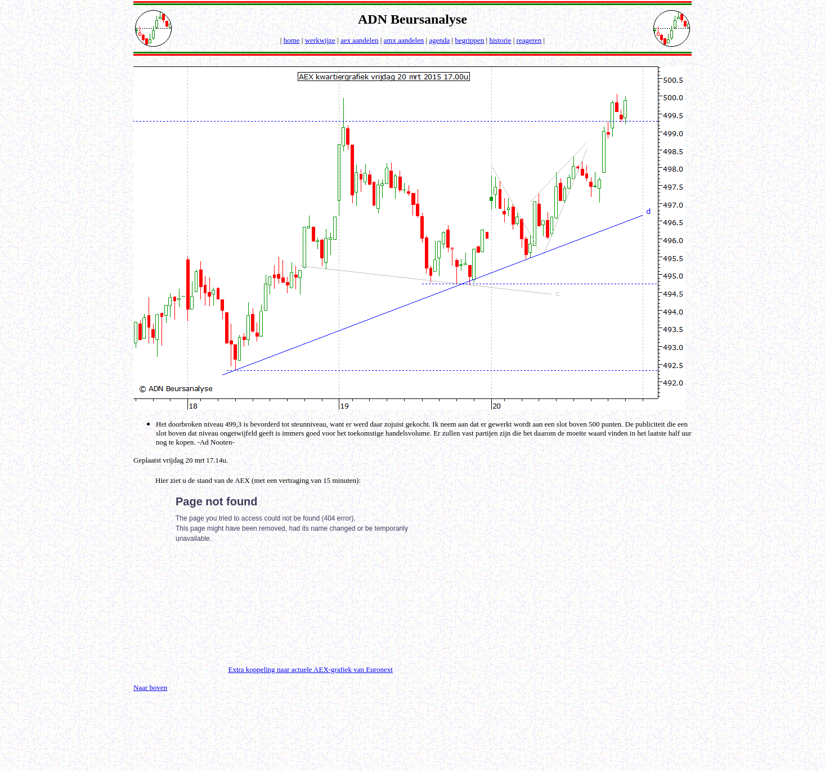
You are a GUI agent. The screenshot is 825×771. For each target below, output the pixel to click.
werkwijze (320, 40)
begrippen (469, 40)
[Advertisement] (579, 564)
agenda (439, 40)
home (292, 40)
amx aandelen (404, 40)
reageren (529, 40)
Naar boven (150, 687)
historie (500, 40)
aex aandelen (359, 40)
